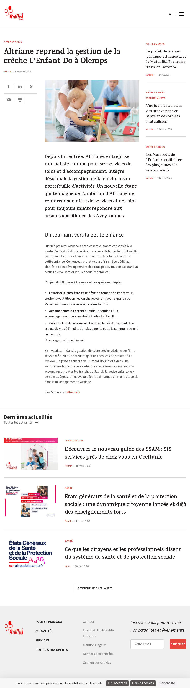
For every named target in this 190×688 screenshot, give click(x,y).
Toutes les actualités (21, 422)
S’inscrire (178, 645)
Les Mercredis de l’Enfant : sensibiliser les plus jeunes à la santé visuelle (164, 163)
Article (7, 71)
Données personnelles (98, 654)
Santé (69, 488)
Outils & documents (51, 650)
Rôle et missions (48, 622)
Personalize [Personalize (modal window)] (167, 683)
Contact (88, 622)
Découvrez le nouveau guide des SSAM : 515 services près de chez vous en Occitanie (118, 454)
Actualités (44, 631)
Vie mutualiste (155, 98)
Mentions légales (95, 645)
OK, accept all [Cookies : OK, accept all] (117, 683)
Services (42, 641)
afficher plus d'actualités (95, 588)
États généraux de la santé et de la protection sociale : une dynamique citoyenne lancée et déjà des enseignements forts (122, 505)
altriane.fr (73, 392)
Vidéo (68, 567)
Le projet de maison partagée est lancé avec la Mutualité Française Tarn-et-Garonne (166, 59)
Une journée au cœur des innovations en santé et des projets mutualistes (164, 114)
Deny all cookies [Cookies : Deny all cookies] (143, 683)
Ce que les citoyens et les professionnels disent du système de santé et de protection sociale (124, 555)
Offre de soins (13, 42)
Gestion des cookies (97, 663)
